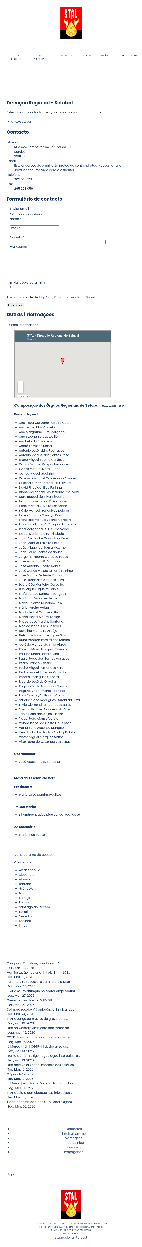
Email (15, 228)
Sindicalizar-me (74, 1139)
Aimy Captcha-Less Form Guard (70, 303)
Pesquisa (74, 1153)
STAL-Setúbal (21, 121)
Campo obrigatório (26, 214)
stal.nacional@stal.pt (71, 1243)
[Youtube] (8, 80)
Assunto (17, 237)
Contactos (74, 1134)
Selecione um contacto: (25, 112)
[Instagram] (7, 80)
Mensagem (19, 246)
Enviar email (15, 310)
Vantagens (73, 1144)
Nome (15, 219)
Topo (11, 1180)
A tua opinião (73, 1148)
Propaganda (73, 1158)
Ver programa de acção (33, 860)
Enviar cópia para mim (27, 288)
